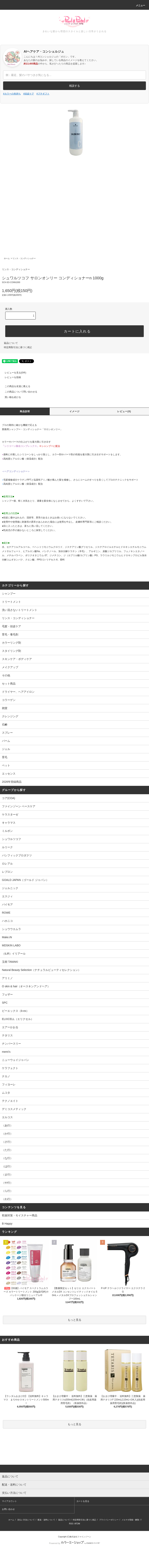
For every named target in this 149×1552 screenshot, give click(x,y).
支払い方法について (26, 1520)
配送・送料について (46, 1520)
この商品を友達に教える (15, 386)
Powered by (74, 1543)
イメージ (74, 411)
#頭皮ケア (28, 93)
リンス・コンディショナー (24, 258)
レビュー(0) (124, 411)
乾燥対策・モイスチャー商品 (19, 1215)
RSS (71, 1524)
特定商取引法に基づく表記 (18, 347)
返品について (11, 343)
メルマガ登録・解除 (130, 1520)
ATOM (77, 1524)
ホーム (7, 258)
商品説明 (25, 411)
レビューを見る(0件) (13, 372)
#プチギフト (42, 93)
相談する (74, 85)
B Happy (7, 1223)
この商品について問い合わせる (18, 391)
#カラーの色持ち (12, 93)
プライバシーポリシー (109, 1520)
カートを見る (82, 1501)
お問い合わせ (8, 1509)
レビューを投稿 (10, 377)
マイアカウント (9, 1501)
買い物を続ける (10, 397)
